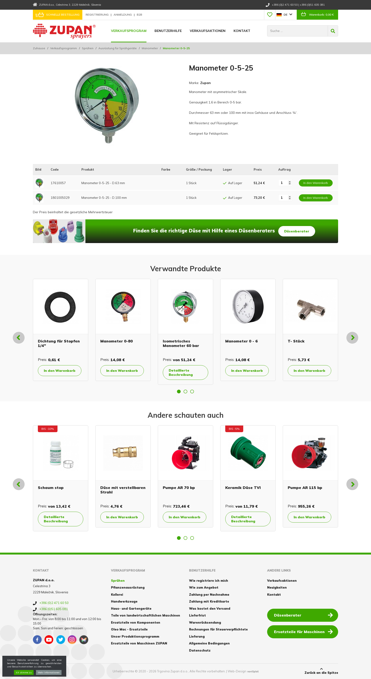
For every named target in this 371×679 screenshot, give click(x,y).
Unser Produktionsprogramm (135, 636)
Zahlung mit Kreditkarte (209, 601)
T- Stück (296, 341)
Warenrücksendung (205, 622)
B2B (139, 14)
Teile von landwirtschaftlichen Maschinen (145, 615)
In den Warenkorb (59, 370)
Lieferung (197, 636)
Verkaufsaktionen (207, 31)
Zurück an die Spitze (321, 671)
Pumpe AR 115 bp (305, 487)
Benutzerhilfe (168, 31)
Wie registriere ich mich (208, 580)
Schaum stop (51, 487)
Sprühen (87, 48)
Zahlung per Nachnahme (209, 594)
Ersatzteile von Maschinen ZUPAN (139, 643)
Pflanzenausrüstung (128, 587)
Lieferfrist (197, 615)
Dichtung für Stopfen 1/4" (59, 343)
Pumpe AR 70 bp (179, 487)
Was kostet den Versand (209, 608)
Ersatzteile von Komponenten (135, 622)
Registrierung (97, 14)
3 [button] (192, 391)
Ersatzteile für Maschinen (303, 631)
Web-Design (237, 671)
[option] (60, 330)
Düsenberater (296, 231)
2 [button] (185, 391)
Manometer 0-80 (116, 341)
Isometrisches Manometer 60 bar (181, 343)
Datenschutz (200, 650)
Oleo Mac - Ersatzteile (129, 629)
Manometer (150, 48)
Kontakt (242, 31)
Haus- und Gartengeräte (131, 608)
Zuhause (39, 48)
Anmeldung (123, 14)
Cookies (39, 671)
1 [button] (179, 391)
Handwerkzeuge (124, 601)
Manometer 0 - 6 (241, 341)
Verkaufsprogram (128, 31)
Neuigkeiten (277, 587)
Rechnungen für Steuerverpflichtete (218, 629)
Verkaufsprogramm (63, 48)
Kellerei (117, 594)
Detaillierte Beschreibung (181, 372)
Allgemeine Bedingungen (209, 643)
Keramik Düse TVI (243, 487)
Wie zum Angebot (203, 587)
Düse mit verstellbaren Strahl (123, 489)
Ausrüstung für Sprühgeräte (117, 48)
